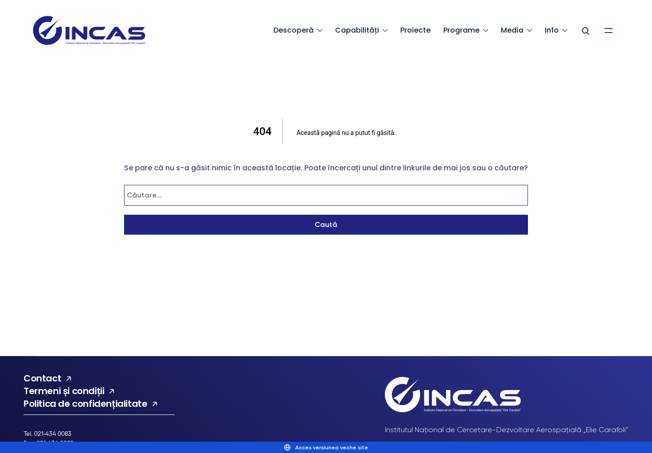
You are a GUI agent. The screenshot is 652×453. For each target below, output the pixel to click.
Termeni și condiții (64, 391)
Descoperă (293, 30)
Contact (42, 378)
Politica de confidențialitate (85, 403)
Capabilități (357, 30)
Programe (461, 30)
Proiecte (415, 30)
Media (512, 30)
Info (552, 30)
